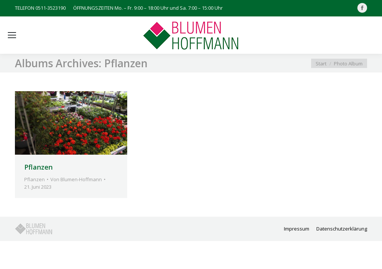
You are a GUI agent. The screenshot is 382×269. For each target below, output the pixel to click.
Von (76, 179)
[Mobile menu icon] (11, 35)
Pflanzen (38, 167)
